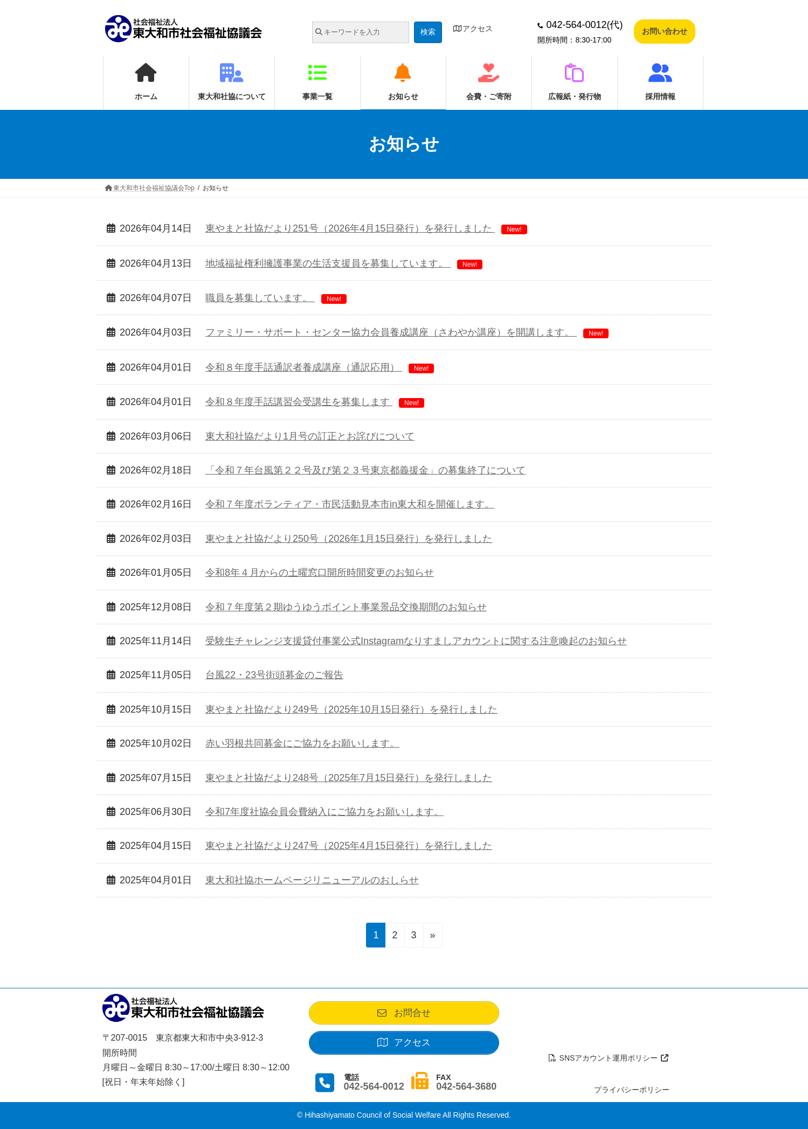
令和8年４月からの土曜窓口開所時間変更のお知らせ (319, 572)
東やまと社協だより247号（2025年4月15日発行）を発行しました (348, 845)
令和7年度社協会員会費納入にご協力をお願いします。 (324, 811)
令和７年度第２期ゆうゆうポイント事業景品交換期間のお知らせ (346, 607)
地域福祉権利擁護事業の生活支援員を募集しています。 (343, 263)
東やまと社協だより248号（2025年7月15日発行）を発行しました (348, 777)
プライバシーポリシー (631, 1089)
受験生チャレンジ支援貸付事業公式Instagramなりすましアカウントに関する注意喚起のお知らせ (416, 641)
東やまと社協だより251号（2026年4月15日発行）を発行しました (366, 228)
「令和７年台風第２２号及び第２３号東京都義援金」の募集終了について (365, 470)
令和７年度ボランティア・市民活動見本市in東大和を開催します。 (349, 504)
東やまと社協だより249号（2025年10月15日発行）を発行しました (351, 709)
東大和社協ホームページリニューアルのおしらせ (312, 880)
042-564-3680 (466, 1087)
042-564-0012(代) (580, 24)
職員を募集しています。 (276, 297)
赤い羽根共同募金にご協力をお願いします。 (302, 743)
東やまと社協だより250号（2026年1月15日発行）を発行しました (348, 538)
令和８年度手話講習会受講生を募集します (314, 401)
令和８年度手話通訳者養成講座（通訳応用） (319, 367)
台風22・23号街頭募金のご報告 (274, 675)
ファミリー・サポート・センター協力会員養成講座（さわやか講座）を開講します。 (407, 332)
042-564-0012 (374, 1087)
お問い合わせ (664, 31)
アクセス (473, 28)
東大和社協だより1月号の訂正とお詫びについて (310, 436)
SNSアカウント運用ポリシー (608, 1058)
